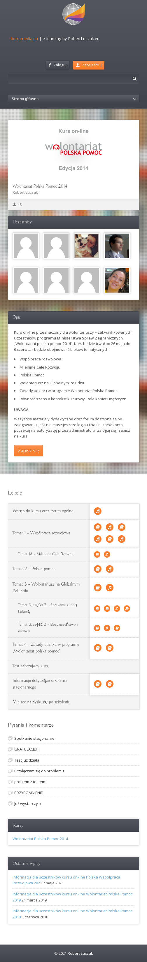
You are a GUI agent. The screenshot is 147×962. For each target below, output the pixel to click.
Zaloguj (57, 64)
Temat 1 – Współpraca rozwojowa (41, 533)
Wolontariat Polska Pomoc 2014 (40, 186)
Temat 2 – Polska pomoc (34, 569)
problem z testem (29, 781)
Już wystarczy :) (27, 803)
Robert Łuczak (25, 192)
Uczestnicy (22, 222)
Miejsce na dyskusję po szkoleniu (41, 702)
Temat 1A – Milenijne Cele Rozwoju (46, 554)
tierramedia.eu (24, 38)
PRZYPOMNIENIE (28, 792)
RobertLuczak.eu (83, 38)
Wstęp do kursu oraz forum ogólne (43, 511)
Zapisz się (28, 450)
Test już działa (26, 760)
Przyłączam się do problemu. (39, 770)
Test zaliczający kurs (30, 666)
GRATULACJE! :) (26, 749)
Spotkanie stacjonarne (34, 738)
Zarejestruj (89, 64)
